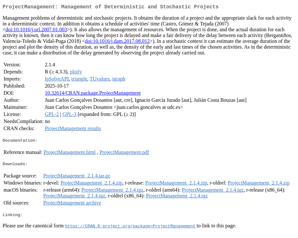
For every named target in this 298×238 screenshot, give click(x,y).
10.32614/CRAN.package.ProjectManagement (92, 94)
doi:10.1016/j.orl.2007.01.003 (36, 30)
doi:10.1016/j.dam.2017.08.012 (117, 42)
